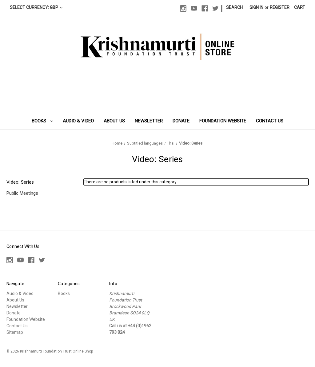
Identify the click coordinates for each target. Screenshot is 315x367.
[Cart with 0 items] (300, 7)
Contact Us (269, 121)
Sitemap (14, 332)
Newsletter (149, 121)
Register (279, 7)
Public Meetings (22, 193)
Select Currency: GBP (36, 7)
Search (234, 7)
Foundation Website (222, 121)
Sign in (256, 7)
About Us (114, 121)
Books (42, 121)
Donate (181, 121)
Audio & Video (78, 121)
